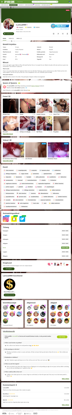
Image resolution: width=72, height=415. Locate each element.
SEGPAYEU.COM (44, 410)
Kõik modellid (4, 4)
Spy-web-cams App (46, 4)
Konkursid (37, 4)
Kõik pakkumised (29, 4)
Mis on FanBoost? (64, 28)
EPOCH (39, 410)
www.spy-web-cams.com (17, 410)
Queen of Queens (35, 85)
